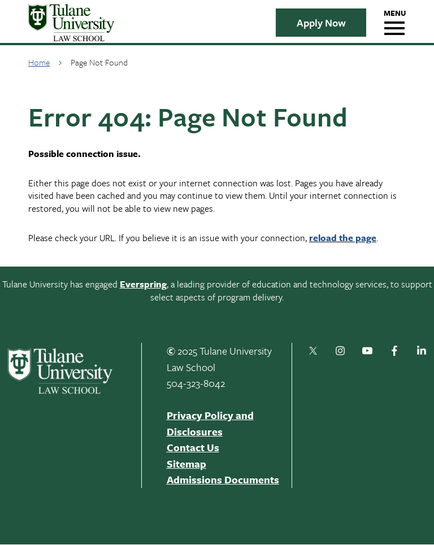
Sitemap (186, 463)
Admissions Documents (223, 479)
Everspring (143, 284)
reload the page (342, 238)
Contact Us (193, 447)
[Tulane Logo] (141, 22)
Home (39, 62)
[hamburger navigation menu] (394, 22)
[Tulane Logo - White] (66, 371)
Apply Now (321, 22)
